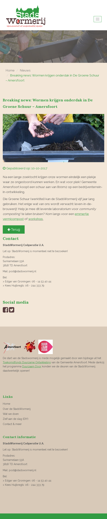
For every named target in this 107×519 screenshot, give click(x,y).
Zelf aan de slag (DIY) (15, 418)
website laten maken (95, 517)
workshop (35, 219)
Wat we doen (11, 413)
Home (10, 70)
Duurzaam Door (31, 366)
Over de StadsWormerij (17, 408)
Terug (13, 229)
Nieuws (25, 70)
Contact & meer (12, 424)
